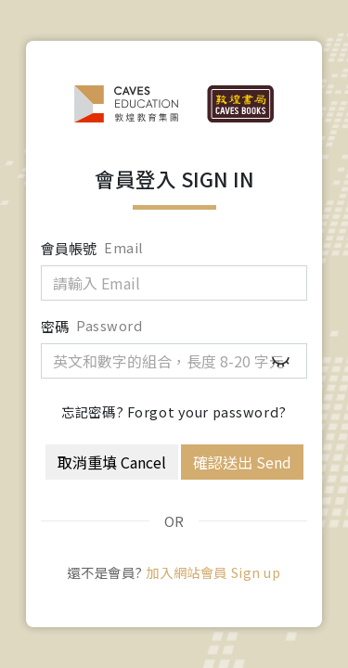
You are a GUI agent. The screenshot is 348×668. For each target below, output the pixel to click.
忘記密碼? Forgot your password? (174, 411)
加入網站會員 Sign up (213, 572)
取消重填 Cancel (112, 462)
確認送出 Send (242, 462)
